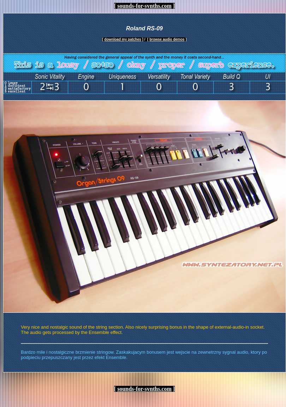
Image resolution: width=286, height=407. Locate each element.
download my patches (122, 39)
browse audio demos (166, 39)
